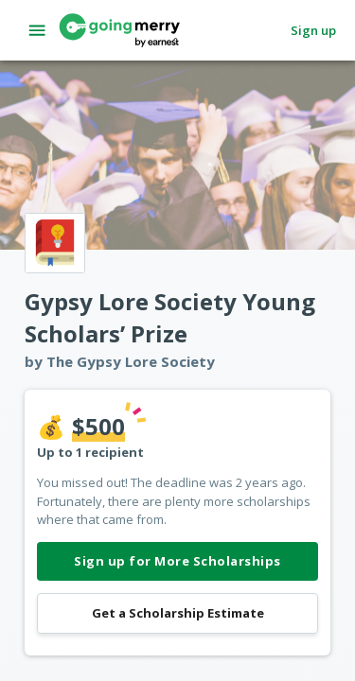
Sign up (313, 30)
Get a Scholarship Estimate (177, 613)
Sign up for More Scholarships (177, 561)
